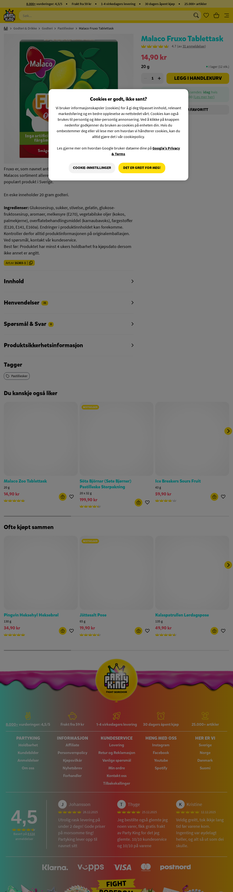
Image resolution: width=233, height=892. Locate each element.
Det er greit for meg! (142, 168)
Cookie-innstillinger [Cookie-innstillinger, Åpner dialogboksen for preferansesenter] (92, 168)
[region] (118, 135)
